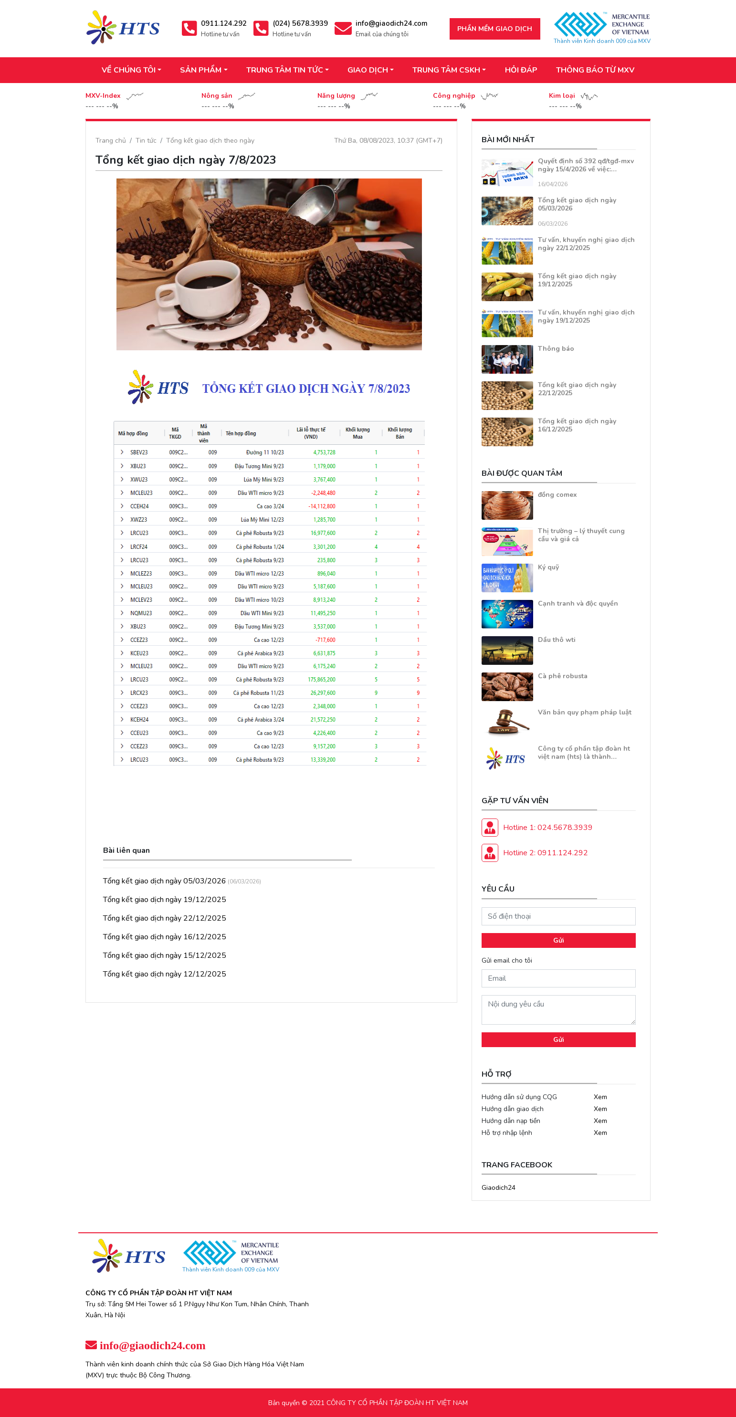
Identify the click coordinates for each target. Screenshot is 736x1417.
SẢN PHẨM (200, 70)
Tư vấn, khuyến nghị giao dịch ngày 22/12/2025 (586, 243)
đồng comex (557, 494)
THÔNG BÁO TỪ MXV (595, 70)
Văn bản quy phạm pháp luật (584, 712)
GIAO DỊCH (367, 70)
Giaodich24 (498, 1187)
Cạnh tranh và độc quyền (578, 603)
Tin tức (146, 140)
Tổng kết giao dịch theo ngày (210, 140)
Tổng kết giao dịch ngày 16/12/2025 (164, 937)
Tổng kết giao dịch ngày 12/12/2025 (164, 974)
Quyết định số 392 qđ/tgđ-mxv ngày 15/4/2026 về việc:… (586, 165)
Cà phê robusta (563, 676)
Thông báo (556, 348)
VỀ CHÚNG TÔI (129, 70)
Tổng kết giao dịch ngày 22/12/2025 (164, 918)
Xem (600, 1097)
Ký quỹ (548, 567)
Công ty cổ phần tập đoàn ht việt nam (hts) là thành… (584, 752)
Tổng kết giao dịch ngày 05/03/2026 (164, 881)
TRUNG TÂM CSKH (446, 70)
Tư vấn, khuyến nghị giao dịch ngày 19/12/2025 (586, 316)
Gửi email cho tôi (507, 960)
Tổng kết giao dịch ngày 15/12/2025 (164, 955)
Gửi (558, 940)
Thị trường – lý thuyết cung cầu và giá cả (581, 535)
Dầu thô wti (557, 639)
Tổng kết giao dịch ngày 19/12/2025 (164, 899)
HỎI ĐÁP (521, 70)
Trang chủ (110, 140)
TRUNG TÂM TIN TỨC (284, 70)
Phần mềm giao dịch (494, 28)
